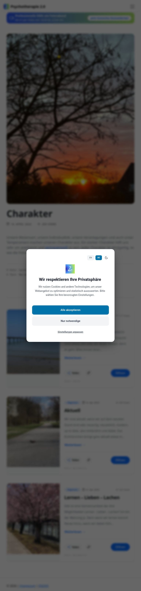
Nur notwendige (70, 321)
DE (98, 257)
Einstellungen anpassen (70, 332)
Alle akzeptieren (70, 310)
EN (90, 257)
